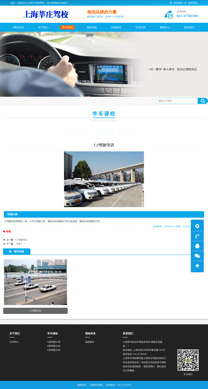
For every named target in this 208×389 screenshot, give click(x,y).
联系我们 (191, 3)
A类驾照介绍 (80, 131)
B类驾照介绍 (104, 131)
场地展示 (89, 342)
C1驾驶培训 (21, 240)
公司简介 (14, 342)
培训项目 (176, 3)
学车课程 (27, 100)
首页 (16, 100)
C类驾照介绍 (42, 100)
